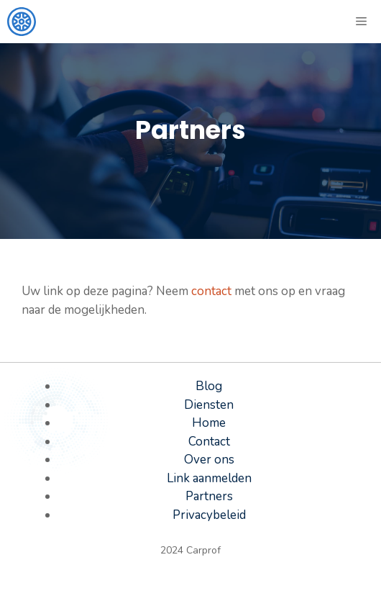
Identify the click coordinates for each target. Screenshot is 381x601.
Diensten (209, 405)
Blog (209, 386)
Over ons (209, 459)
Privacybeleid (209, 515)
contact (211, 291)
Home (209, 423)
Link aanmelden (209, 478)
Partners (209, 496)
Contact (209, 441)
